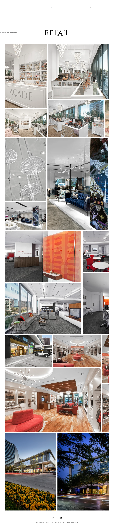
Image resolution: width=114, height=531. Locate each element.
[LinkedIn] (60, 518)
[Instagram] (53, 518)
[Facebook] (57, 518)
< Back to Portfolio (8, 32)
